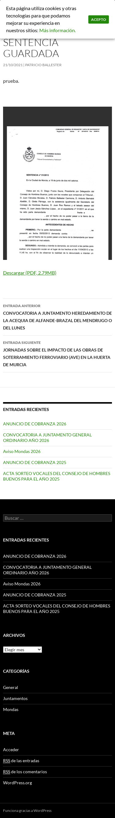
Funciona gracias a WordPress (27, 810)
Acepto (98, 19)
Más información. (57, 30)
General (10, 687)
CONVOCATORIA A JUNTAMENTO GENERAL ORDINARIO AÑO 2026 (47, 437)
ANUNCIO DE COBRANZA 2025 (34, 462)
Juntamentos (15, 698)
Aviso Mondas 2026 (21, 451)
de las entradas (21, 760)
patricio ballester (43, 65)
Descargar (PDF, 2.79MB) (29, 273)
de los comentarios (25, 771)
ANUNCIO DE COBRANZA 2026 (34, 423)
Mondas (10, 709)
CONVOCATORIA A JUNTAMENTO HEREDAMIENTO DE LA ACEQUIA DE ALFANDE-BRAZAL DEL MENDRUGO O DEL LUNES (57, 316)
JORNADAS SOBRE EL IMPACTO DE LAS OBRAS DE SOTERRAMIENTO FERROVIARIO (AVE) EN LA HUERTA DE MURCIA (57, 353)
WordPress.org (17, 782)
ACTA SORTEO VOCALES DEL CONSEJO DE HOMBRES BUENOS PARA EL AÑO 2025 (56, 476)
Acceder (11, 749)
